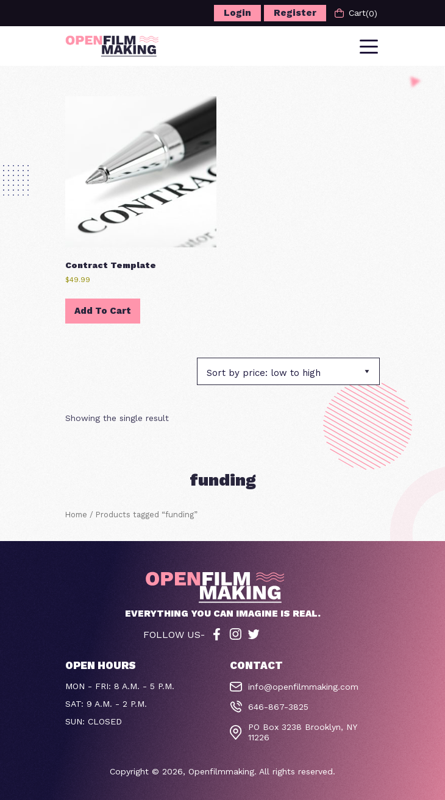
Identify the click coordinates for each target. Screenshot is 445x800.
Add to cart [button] (102, 310)
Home (76, 514)
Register (295, 12)
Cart (356, 13)
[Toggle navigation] (370, 45)
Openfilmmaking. (222, 771)
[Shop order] (288, 371)
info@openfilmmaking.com (303, 687)
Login (237, 12)
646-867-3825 (278, 707)
